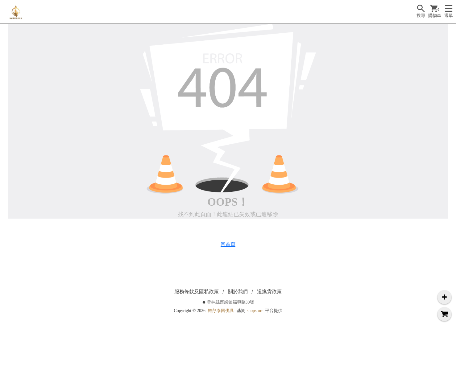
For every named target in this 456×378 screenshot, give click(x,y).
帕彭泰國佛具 (221, 310)
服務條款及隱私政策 (196, 291)
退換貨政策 (269, 291)
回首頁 (228, 244)
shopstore (255, 310)
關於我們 (238, 291)
